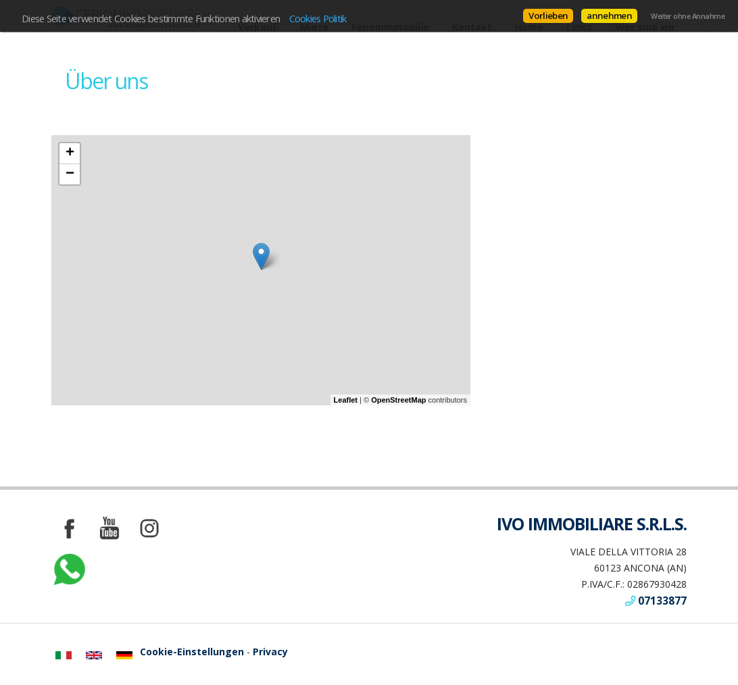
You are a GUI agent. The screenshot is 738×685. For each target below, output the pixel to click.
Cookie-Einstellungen (192, 651)
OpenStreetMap (398, 400)
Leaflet (346, 400)
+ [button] (70, 153)
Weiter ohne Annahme (687, 16)
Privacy (270, 651)
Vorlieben (548, 15)
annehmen (609, 15)
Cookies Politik (318, 18)
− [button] (70, 174)
